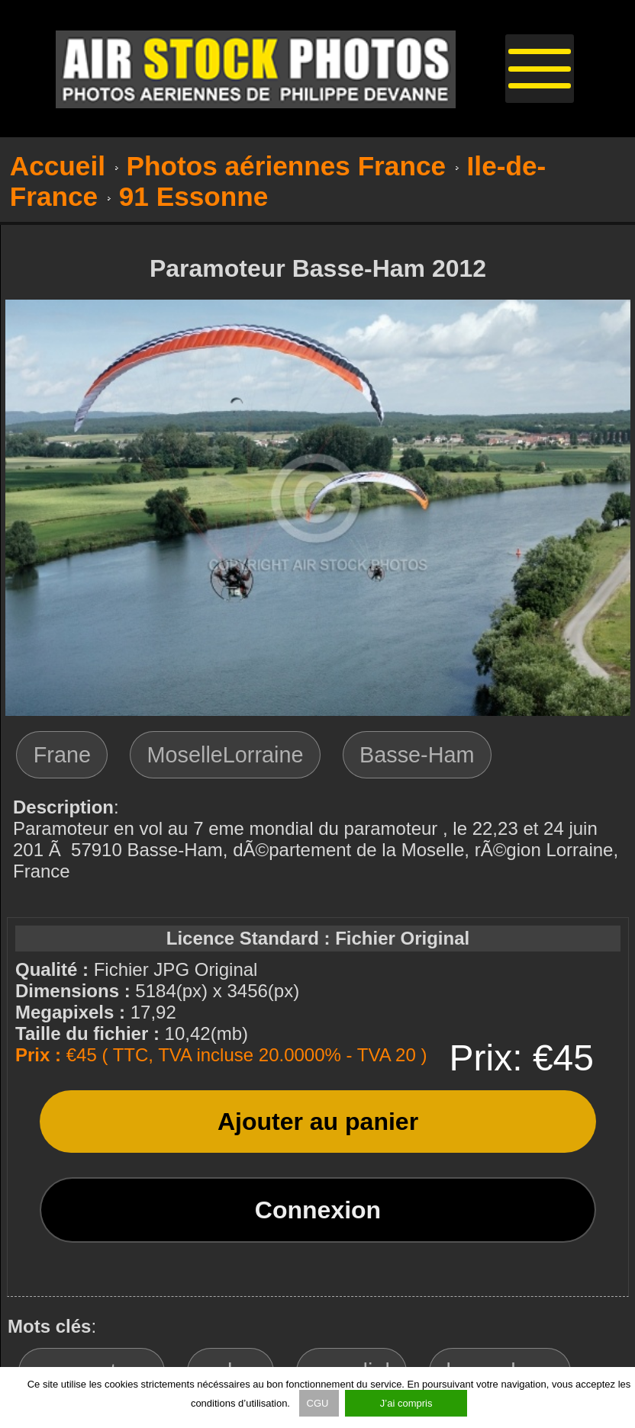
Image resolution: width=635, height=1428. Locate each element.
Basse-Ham (416, 755)
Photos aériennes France (286, 166)
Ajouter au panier (318, 1121)
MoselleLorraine (225, 755)
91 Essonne (194, 196)
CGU (319, 1403)
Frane (62, 755)
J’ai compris (406, 1403)
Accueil (57, 166)
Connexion (318, 1210)
